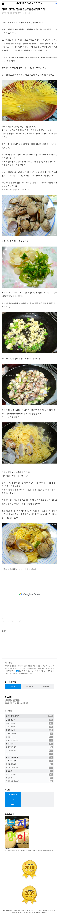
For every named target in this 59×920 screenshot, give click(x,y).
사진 (46, 668)
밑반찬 (50, 666)
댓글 (3, 631)
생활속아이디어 (10, 671)
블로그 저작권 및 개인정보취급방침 (16, 703)
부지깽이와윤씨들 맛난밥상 (29, 3)
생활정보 (14, 666)
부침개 (30, 666)
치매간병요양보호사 (29, 781)
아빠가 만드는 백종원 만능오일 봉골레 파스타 (23, 9)
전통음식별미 (29, 730)
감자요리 (21, 666)
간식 (30, 673)
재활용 (40, 666)
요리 (17, 671)
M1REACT (10, 910)
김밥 (25, 666)
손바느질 (51, 668)
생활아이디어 (23, 673)
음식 (49, 671)
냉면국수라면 (29, 727)
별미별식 (8, 666)
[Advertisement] (29, 594)
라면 (25, 671)
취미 (38, 671)
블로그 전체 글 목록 (29, 716)
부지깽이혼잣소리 (29, 768)
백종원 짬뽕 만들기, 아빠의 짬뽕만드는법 (19, 569)
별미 (45, 671)
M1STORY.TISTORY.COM (30, 910)
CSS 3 (54, 910)
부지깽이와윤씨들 (29, 757)
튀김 (42, 671)
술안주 (45, 666)
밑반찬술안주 (32, 671)
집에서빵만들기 (29, 747)
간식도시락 (40, 668)
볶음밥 (35, 666)
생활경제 (29, 778)
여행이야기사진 (29, 761)
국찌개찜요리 (29, 723)
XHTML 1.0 (45, 910)
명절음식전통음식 (29, 740)
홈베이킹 (13, 673)
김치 (17, 673)
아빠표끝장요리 (29, 764)
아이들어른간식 (31, 668)
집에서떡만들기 (29, 734)
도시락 (21, 671)
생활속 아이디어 (15, 668)
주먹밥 (23, 668)
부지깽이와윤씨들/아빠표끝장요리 (11, 13)
